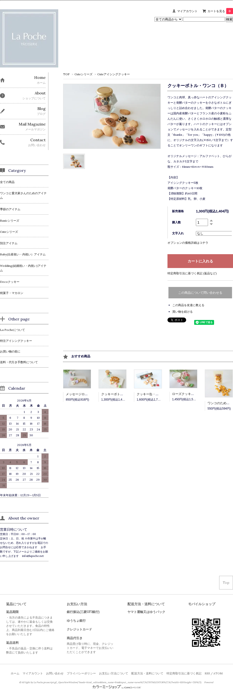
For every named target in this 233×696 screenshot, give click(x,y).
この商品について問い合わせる (200, 292)
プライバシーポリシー (81, 673)
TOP (66, 74)
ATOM (218, 673)
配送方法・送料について (147, 673)
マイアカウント (187, 11)
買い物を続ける (182, 311)
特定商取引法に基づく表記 (183, 673)
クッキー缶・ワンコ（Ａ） (156, 394)
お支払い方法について (113, 673)
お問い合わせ (55, 673)
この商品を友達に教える (188, 305)
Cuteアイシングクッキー (113, 74)
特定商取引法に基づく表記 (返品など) (192, 273)
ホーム (15, 673)
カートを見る (220, 11)
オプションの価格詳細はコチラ (187, 242)
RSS (207, 673)
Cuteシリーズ (83, 74)
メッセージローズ (78, 394)
